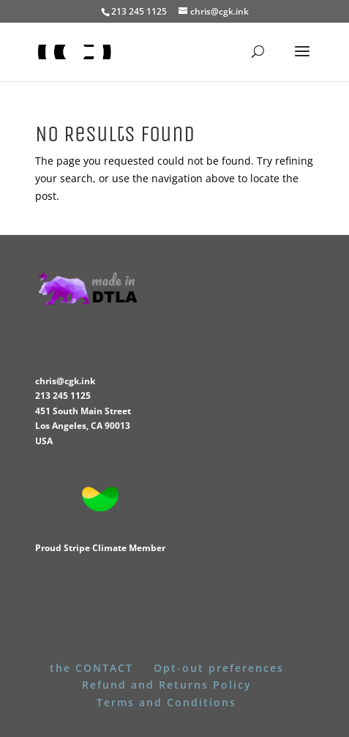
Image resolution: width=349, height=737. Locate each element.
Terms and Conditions (166, 702)
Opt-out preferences (219, 668)
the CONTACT (91, 668)
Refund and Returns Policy (167, 685)
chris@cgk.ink (65, 381)
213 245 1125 (63, 395)
